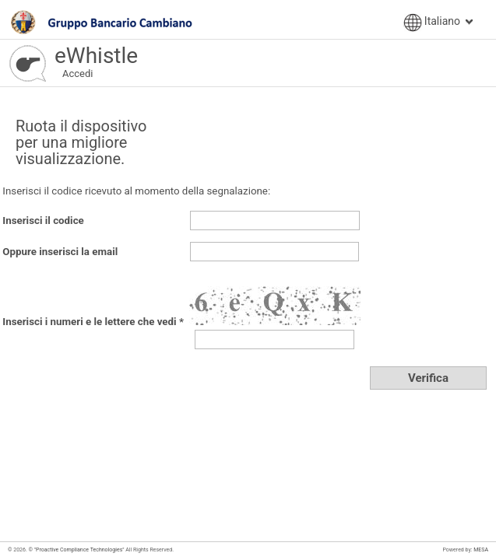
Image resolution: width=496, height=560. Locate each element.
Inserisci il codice (42, 220)
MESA (480, 550)
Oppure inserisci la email (60, 251)
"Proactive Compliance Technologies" (79, 550)
